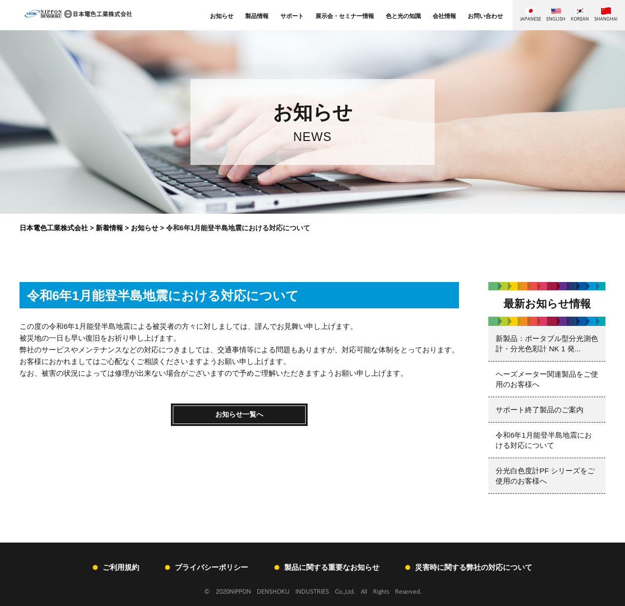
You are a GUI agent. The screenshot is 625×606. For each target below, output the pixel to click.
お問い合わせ (485, 16)
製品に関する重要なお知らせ (331, 567)
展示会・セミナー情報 (344, 16)
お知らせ (221, 16)
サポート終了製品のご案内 (539, 409)
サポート (292, 16)
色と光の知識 (403, 16)
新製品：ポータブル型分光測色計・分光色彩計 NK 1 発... (547, 343)
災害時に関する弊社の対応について (473, 567)
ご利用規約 (121, 567)
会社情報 (444, 16)
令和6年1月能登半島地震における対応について (544, 440)
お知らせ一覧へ (239, 415)
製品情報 (257, 16)
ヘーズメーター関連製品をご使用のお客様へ (547, 379)
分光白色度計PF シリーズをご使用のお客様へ (545, 475)
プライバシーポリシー (211, 567)
